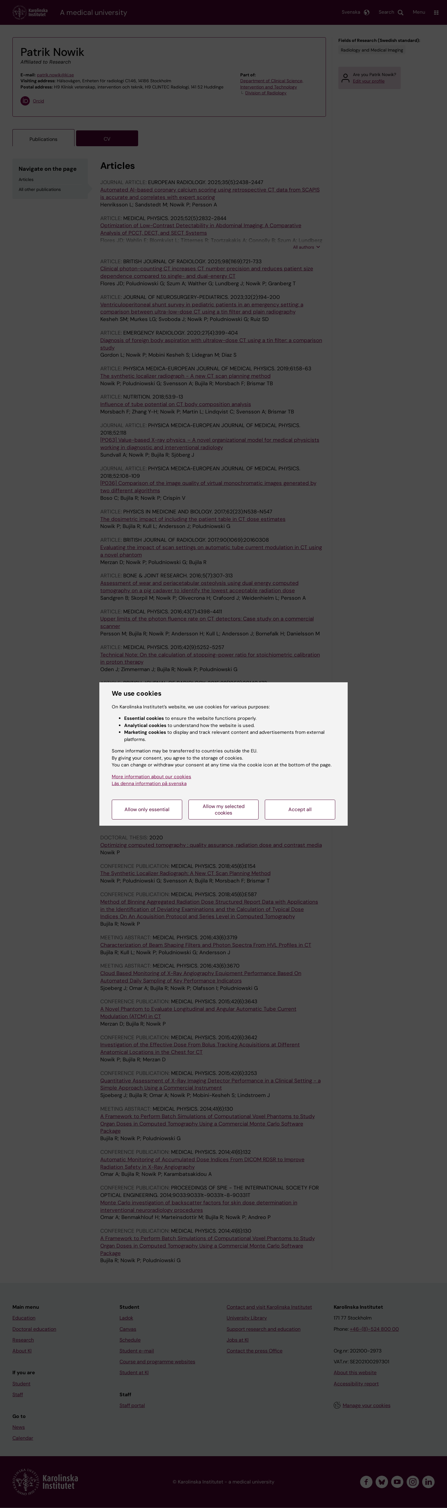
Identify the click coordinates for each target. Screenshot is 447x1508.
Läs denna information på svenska (149, 783)
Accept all (300, 809)
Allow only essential (146, 809)
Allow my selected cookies (224, 809)
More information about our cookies (151, 777)
